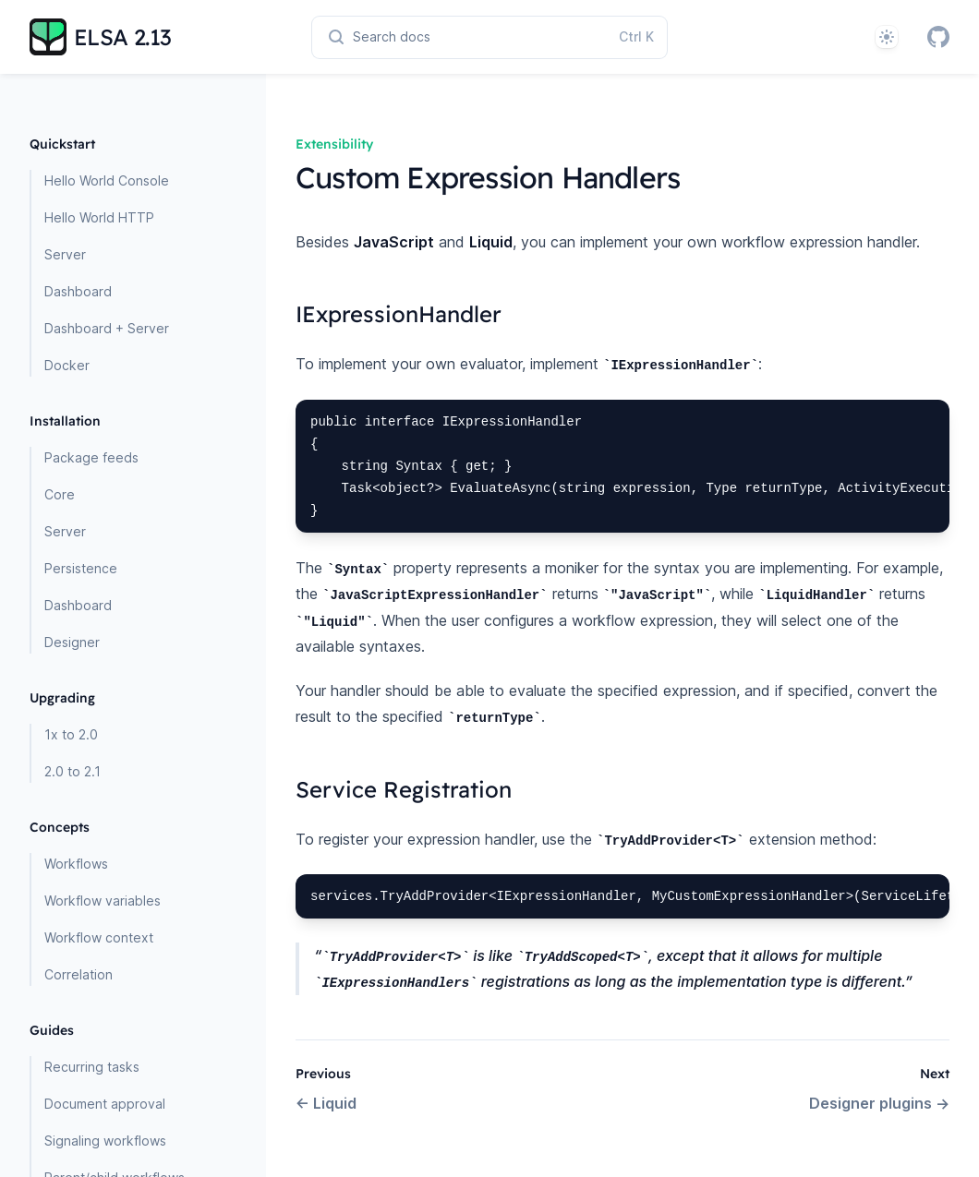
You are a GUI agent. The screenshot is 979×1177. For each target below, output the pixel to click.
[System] (887, 37)
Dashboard (78, 291)
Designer (72, 642)
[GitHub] (938, 37)
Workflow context (98, 937)
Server (65, 254)
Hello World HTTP (99, 217)
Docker (67, 365)
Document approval (104, 1103)
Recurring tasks (91, 1067)
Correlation (78, 974)
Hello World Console (106, 180)
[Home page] (101, 36)
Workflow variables (102, 900)
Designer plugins (879, 1103)
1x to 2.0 (71, 734)
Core (59, 494)
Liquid (326, 1103)
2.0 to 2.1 (72, 771)
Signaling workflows (105, 1140)
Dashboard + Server (106, 328)
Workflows (76, 863)
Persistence (80, 568)
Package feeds (91, 457)
